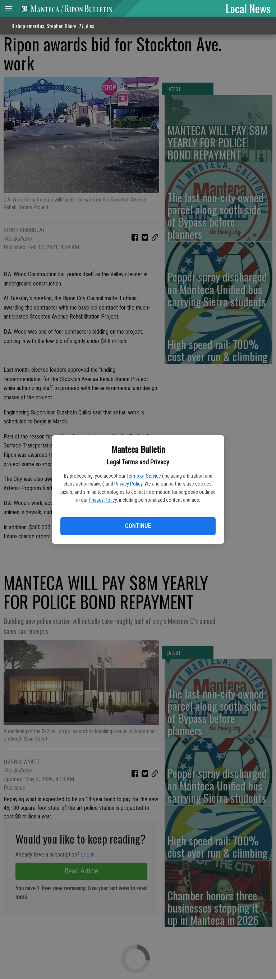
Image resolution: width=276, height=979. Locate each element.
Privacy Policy (128, 484)
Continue (138, 526)
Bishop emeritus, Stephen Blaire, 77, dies (53, 25)
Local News (248, 8)
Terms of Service (143, 476)
